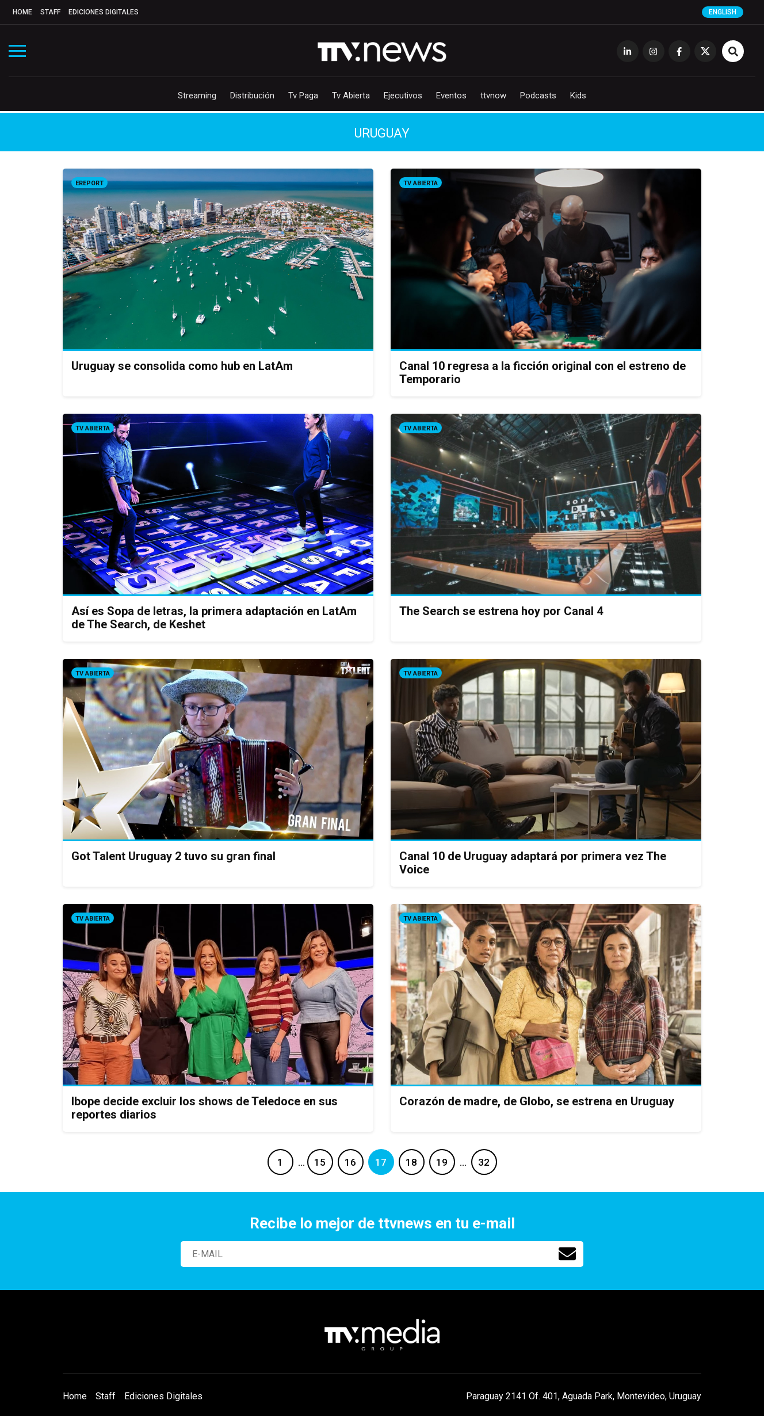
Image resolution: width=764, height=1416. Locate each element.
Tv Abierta (351, 95)
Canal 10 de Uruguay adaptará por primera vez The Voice (532, 862)
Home (22, 12)
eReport (89, 183)
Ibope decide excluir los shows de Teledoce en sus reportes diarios (204, 1107)
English (722, 12)
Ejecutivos (403, 95)
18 (411, 1162)
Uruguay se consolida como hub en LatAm (182, 366)
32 (484, 1162)
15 (320, 1162)
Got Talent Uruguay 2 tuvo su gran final (173, 856)
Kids (578, 95)
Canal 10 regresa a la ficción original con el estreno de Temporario (542, 372)
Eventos (451, 95)
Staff (50, 12)
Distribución (252, 95)
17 (381, 1162)
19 (442, 1162)
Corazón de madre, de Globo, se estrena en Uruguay (536, 1101)
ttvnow (493, 95)
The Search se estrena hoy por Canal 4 (501, 611)
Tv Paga (303, 95)
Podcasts (538, 95)
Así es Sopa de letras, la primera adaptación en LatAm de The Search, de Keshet (214, 617)
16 (350, 1162)
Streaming (197, 95)
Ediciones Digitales (103, 12)
